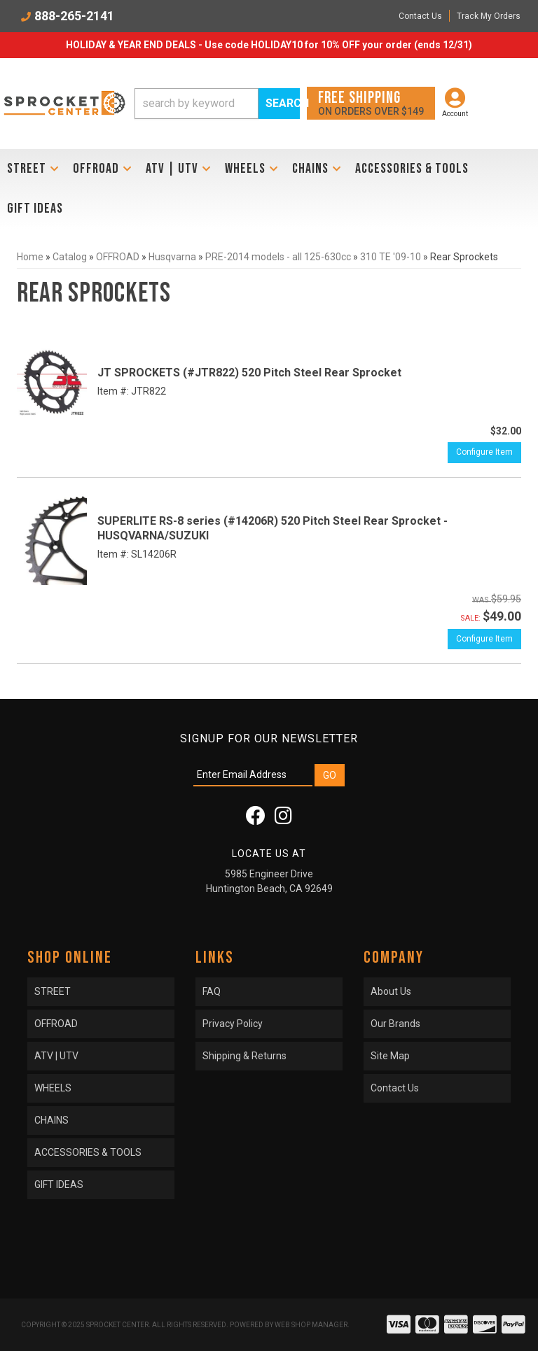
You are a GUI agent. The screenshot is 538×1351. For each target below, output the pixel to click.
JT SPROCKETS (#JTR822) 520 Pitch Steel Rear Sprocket (249, 372)
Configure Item (484, 452)
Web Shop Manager (311, 1325)
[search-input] (196, 103)
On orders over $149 (371, 102)
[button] (217, 103)
